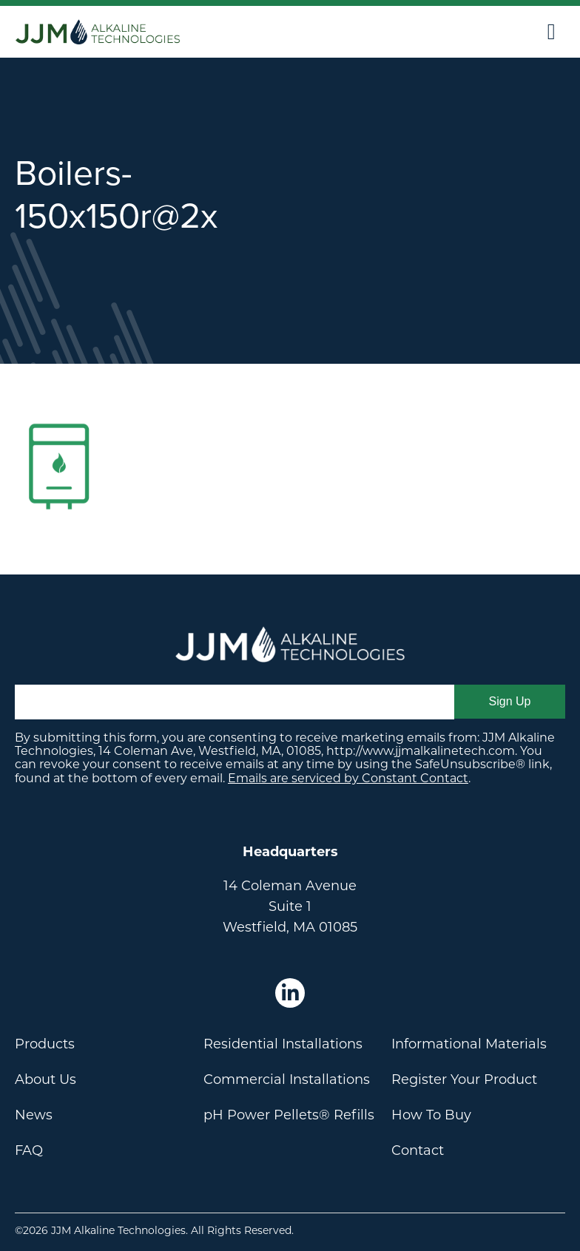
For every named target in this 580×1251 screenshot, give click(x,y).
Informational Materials (469, 1044)
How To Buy (431, 1115)
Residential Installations (282, 1044)
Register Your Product (464, 1079)
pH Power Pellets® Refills (288, 1115)
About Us (45, 1079)
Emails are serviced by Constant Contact (348, 778)
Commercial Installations (286, 1079)
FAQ (29, 1150)
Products (45, 1044)
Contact (417, 1150)
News (34, 1115)
